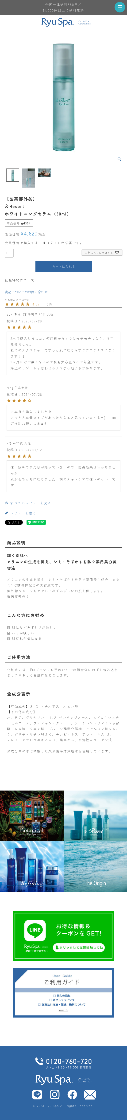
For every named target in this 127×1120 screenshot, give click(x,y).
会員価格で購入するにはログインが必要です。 (44, 242)
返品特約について (20, 280)
